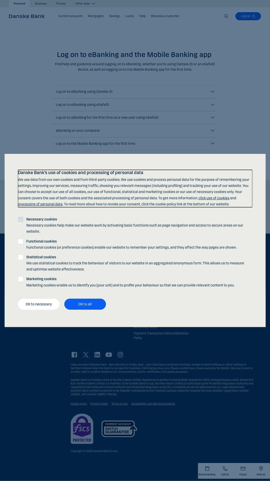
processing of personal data (40, 204)
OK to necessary (39, 304)
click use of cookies (214, 198)
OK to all (85, 304)
